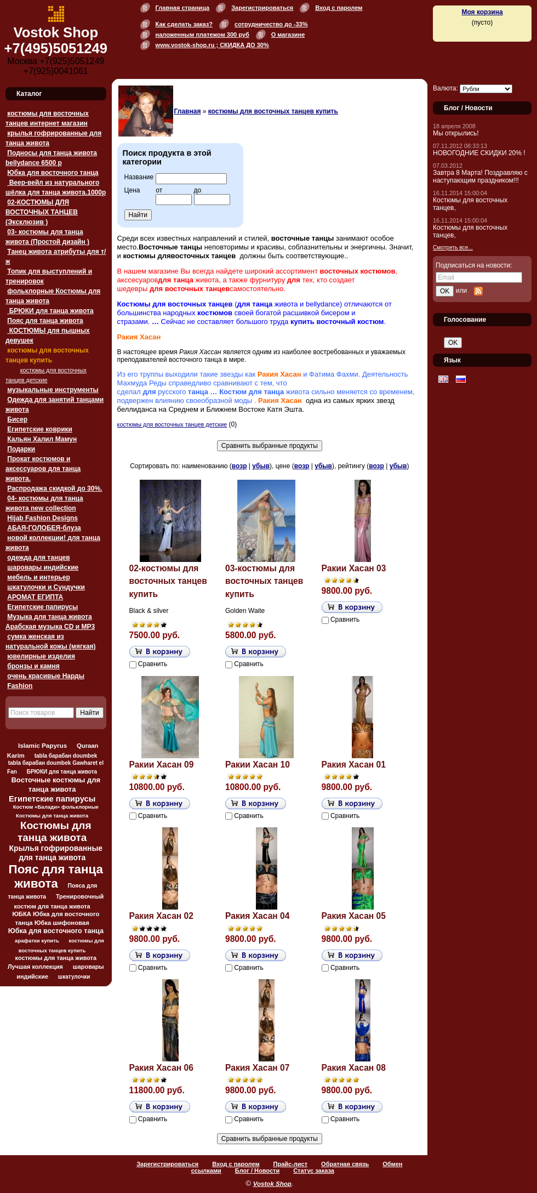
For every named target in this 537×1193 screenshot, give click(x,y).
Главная (187, 111)
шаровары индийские (42, 567)
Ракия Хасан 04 (257, 916)
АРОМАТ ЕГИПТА (35, 597)
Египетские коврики (39, 429)
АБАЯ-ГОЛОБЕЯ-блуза (44, 528)
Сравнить (152, 664)
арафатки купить (37, 941)
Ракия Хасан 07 (257, 1067)
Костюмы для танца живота (55, 831)
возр (239, 466)
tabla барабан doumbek (66, 756)
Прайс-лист (290, 1164)
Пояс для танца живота (45, 321)
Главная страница (183, 7)
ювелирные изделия (41, 656)
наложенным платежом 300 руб (202, 34)
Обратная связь (345, 1164)
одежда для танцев (38, 557)
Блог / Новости (257, 1170)
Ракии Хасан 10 (257, 764)
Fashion (19, 686)
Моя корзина (481, 12)
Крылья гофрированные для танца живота (55, 853)
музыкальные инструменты (52, 390)
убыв (261, 466)
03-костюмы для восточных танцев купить (264, 581)
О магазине (288, 34)
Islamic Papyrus (42, 745)
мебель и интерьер (38, 577)
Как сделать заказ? (184, 24)
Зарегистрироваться (262, 7)
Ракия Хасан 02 (161, 916)
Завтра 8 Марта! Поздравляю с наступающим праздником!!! (480, 176)
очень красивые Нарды (45, 676)
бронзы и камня (33, 666)
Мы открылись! (456, 133)
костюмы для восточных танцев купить (273, 111)
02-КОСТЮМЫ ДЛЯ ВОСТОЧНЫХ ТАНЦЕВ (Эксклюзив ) (41, 212)
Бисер (17, 419)
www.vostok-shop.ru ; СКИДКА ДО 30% (212, 45)
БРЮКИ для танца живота (50, 311)
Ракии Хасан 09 (161, 764)
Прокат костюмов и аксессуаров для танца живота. (43, 468)
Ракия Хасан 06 (161, 1067)
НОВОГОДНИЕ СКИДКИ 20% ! (479, 153)
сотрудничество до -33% (271, 24)
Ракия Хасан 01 (354, 764)
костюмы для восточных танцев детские (172, 424)
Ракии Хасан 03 (354, 568)
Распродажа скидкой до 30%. (54, 488)
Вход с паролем (338, 7)
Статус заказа (313, 1170)
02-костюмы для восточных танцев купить (168, 581)
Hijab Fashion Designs (42, 518)
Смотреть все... (453, 248)
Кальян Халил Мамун (42, 439)
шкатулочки (74, 977)
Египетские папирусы (42, 607)
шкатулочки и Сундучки (46, 587)
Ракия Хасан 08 (354, 1067)
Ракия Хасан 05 (354, 916)
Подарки (21, 449)
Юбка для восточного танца (52, 173)
